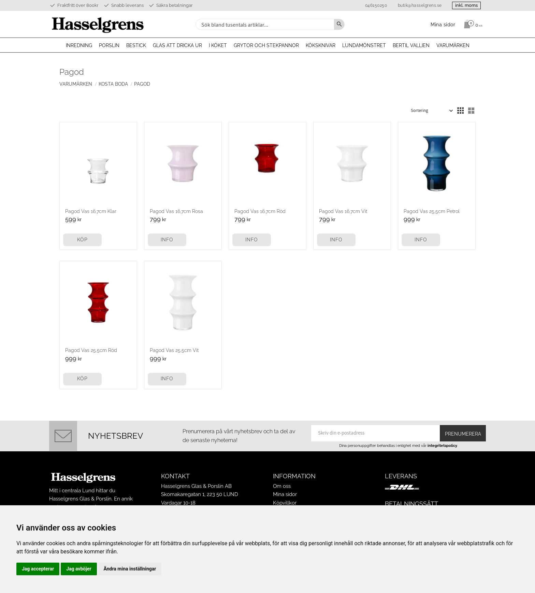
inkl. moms (466, 5)
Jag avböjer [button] (78, 568)
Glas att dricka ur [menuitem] (177, 45)
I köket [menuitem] (218, 45)
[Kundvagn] (471, 24)
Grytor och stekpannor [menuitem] (266, 45)
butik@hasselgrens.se (419, 5)
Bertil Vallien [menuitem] (411, 45)
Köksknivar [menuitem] (320, 45)
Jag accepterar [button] (38, 568)
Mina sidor (285, 494)
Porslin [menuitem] (109, 45)
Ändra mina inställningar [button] (130, 568)
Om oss (282, 486)
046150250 (375, 5)
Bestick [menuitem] (136, 45)
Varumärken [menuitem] (452, 45)
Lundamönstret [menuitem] (364, 45)
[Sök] (339, 24)
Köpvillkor (285, 503)
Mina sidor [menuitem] (443, 24)
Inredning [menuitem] (79, 45)
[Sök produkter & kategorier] (264, 24)
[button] (460, 110)
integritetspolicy (442, 445)
